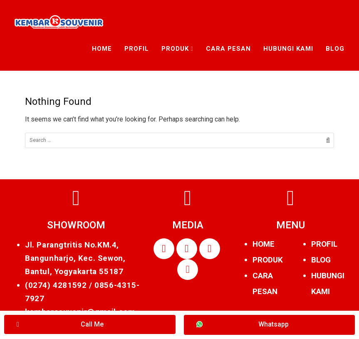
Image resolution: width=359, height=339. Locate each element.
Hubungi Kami (288, 48)
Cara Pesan (228, 48)
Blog (335, 48)
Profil (136, 48)
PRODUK (268, 260)
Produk (175, 48)
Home (102, 48)
